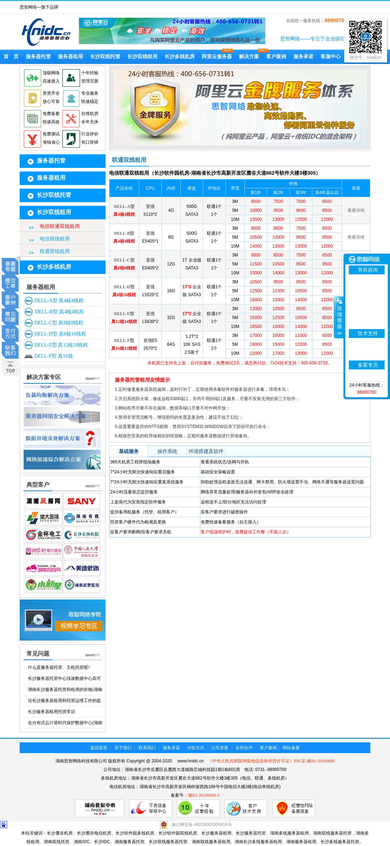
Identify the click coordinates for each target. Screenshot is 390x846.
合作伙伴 (244, 747)
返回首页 (98, 747)
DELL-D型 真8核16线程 (60, 334)
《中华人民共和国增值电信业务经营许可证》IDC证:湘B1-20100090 (271, 760)
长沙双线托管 (105, 56)
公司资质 (219, 747)
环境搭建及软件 (206, 451)
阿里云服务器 (217, 56)
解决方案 (249, 56)
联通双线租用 (55, 251)
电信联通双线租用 (60, 226)
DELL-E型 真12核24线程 (61, 345)
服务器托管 (38, 56)
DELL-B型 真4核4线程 (59, 311)
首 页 (11, 56)
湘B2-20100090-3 (203, 795)
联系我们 (147, 747)
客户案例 (276, 56)
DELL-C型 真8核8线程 (58, 322)
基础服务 (129, 451)
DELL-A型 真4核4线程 (59, 300)
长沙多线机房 (180, 56)
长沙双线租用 (142, 56)
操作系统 (167, 451)
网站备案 (291, 747)
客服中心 (331, 56)
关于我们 (123, 747)
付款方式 (195, 747)
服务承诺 (303, 56)
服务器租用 (70, 56)
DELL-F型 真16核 (53, 356)
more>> (93, 378)
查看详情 (356, 210)
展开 (339, 318)
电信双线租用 (55, 239)
